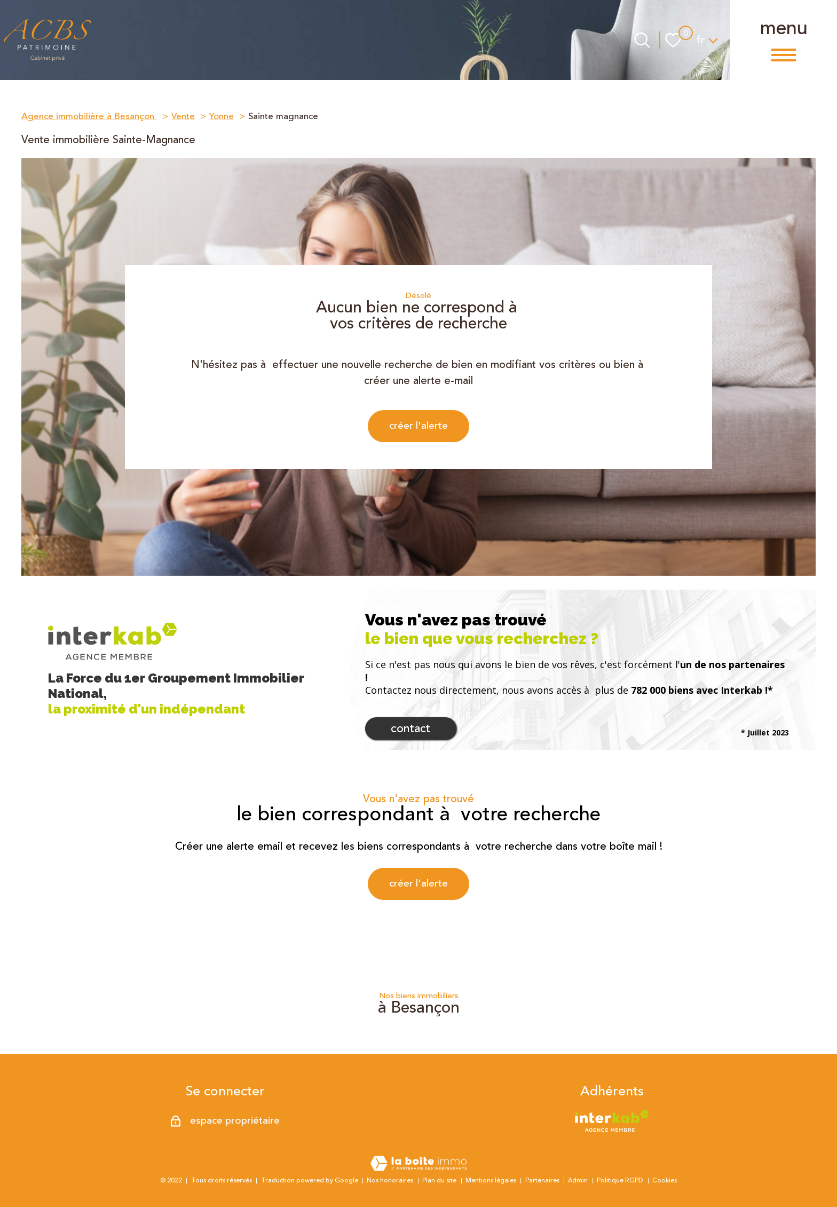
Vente (183, 116)
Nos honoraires (390, 1180)
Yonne (221, 116)
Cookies (664, 1180)
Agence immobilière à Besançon (89, 116)
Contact (410, 731)
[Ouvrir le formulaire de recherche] (642, 40)
